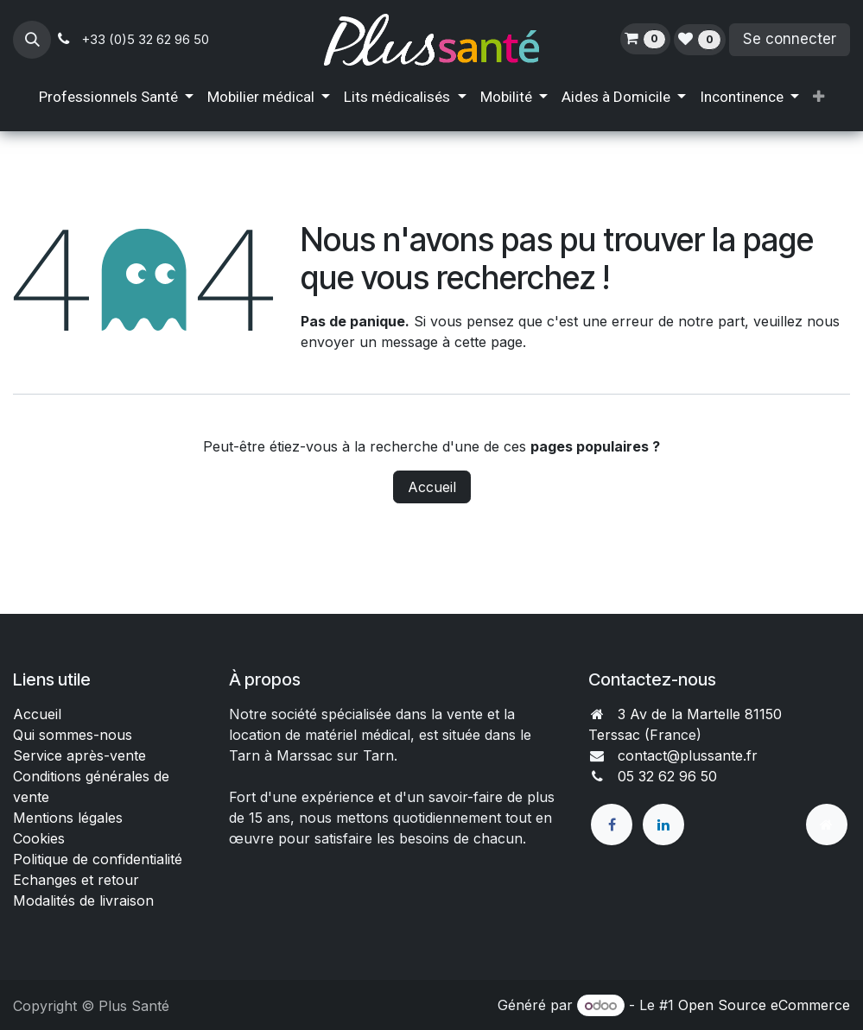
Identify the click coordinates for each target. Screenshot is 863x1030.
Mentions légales (68, 817)
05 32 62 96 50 (667, 776)
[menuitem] (116, 97)
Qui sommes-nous (72, 734)
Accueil (432, 487)
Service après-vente (79, 755)
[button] (32, 40)
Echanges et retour (76, 879)
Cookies (39, 838)
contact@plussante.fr (688, 755)
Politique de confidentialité (97, 859)
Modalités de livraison (83, 900)
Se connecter (789, 38)
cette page (488, 342)
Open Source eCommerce (764, 1005)
